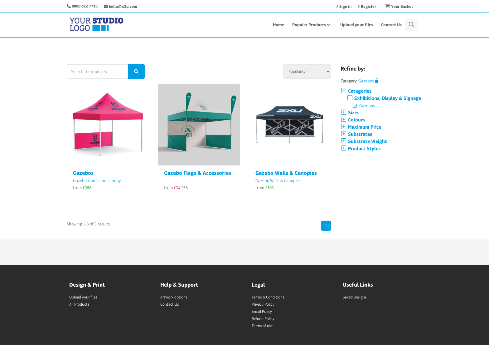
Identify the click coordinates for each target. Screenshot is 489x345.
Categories (356, 91)
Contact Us (391, 24)
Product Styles (360, 148)
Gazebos (83, 173)
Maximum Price (361, 127)
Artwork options (173, 297)
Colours (353, 120)
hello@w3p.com (120, 6)
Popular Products (312, 24)
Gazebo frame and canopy (97, 180)
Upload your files (356, 24)
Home (278, 24)
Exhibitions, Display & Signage (384, 98)
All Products (79, 304)
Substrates (356, 134)
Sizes (350, 113)
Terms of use (262, 325)
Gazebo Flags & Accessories (197, 173)
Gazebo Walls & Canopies (286, 173)
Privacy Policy (263, 304)
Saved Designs (354, 297)
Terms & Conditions (268, 297)
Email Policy (262, 311)
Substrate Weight (364, 141)
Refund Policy (263, 318)
